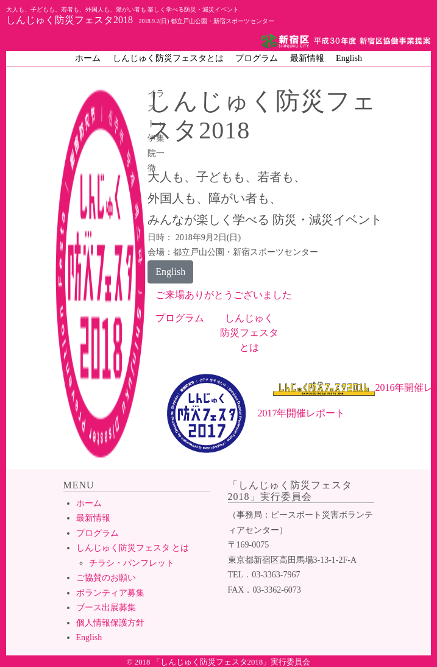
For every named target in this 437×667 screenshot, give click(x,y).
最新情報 (307, 58)
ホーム (88, 58)
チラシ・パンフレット (131, 563)
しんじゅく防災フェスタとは (168, 58)
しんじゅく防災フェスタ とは (133, 547)
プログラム (256, 58)
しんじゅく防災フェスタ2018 (140, 15)
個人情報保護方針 (110, 622)
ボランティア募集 (110, 592)
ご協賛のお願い (106, 577)
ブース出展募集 (106, 607)
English (349, 58)
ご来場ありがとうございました (223, 295)
